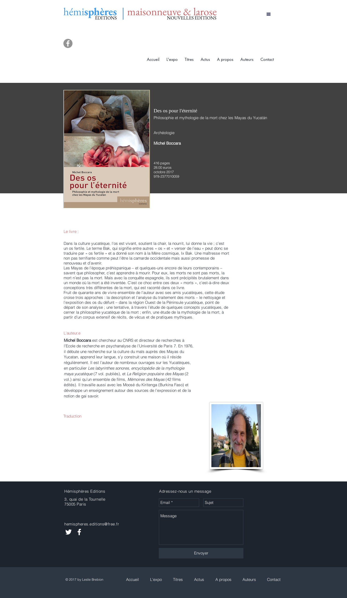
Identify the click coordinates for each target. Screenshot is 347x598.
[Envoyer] (201, 553)
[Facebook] (67, 43)
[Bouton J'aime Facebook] (263, 502)
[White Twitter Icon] (68, 532)
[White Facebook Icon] (79, 532)
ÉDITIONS (106, 18)
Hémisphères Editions (84, 491)
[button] (189, 60)
